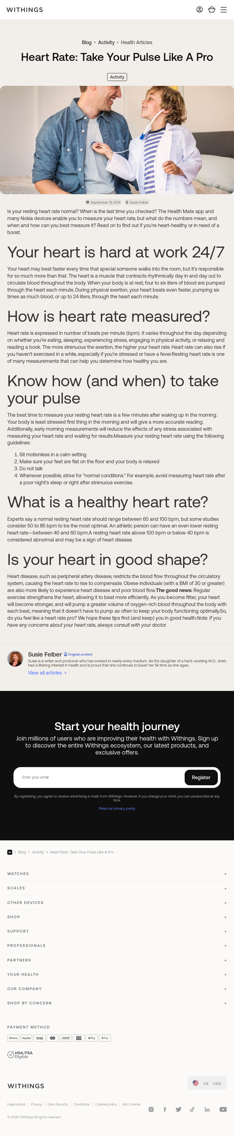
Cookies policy (106, 1104)
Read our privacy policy (117, 808)
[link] (207, 1083)
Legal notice (16, 1104)
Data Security (58, 1104)
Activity (106, 42)
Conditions (82, 1104)
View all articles (45, 672)
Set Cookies (131, 1104)
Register (201, 777)
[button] (117, 876)
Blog (87, 42)
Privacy (36, 1104)
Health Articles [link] (136, 42)
